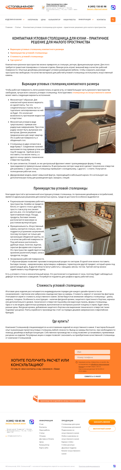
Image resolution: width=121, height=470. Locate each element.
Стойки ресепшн (68, 445)
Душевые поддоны (69, 448)
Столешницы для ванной (71, 427)
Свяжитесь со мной (92, 376)
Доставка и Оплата (46, 439)
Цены (41, 442)
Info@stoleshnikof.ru (15, 436)
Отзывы (42, 436)
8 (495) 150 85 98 (97, 6)
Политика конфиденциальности (89, 466)
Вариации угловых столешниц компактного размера (37, 49)
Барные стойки (67, 442)
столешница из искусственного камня (91, 92)
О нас (41, 424)
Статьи (41, 433)
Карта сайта (43, 448)
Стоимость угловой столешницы (26, 56)
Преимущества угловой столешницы (29, 53)
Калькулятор (44, 445)
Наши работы (44, 430)
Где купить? (16, 60)
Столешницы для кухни (71, 424)
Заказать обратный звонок (97, 9)
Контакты (43, 427)
